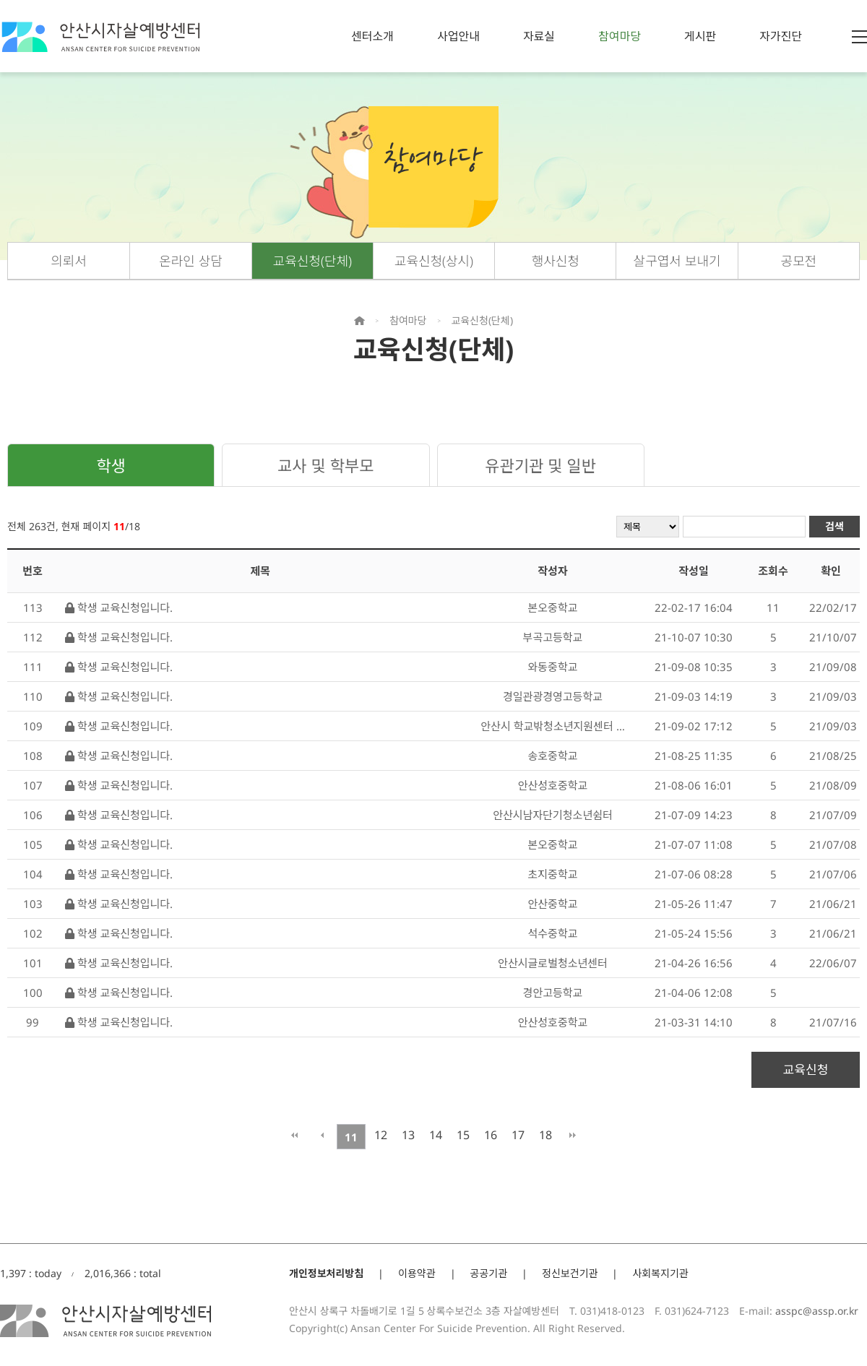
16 (490, 1135)
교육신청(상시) (433, 260)
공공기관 (489, 1273)
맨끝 (572, 1135)
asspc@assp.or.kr (816, 1311)
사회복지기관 (660, 1273)
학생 (110, 465)
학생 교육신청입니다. (119, 607)
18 (545, 1135)
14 (435, 1135)
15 (463, 1135)
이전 (322, 1135)
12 (380, 1135)
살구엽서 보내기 (677, 260)
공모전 (799, 260)
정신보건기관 (570, 1273)
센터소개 (372, 36)
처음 (294, 1135)
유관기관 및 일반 (540, 465)
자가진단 (780, 36)
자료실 (539, 36)
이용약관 (417, 1273)
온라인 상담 (191, 260)
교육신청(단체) (312, 260)
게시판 (700, 36)
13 (408, 1135)
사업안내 (458, 36)
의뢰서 (69, 260)
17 (518, 1135)
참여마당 (619, 36)
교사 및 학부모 (325, 465)
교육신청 (806, 1069)
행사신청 (555, 260)
